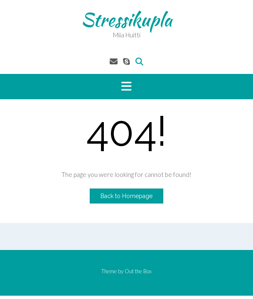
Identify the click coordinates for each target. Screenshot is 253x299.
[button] (126, 87)
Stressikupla (126, 19)
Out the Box (138, 271)
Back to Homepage (126, 196)
